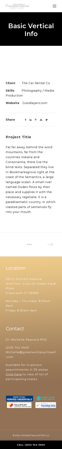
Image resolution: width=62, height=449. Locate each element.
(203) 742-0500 (17, 347)
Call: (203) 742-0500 (31, 444)
